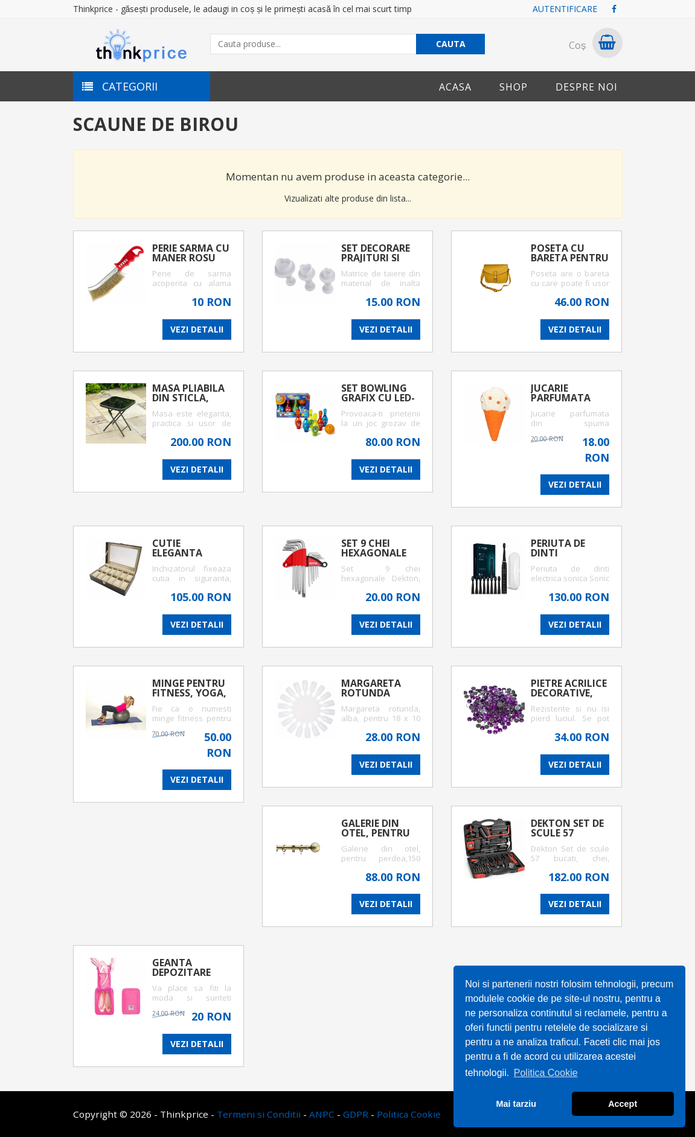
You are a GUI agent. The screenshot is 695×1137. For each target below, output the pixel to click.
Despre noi (587, 87)
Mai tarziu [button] (516, 1104)
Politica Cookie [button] (546, 1073)
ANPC (322, 1114)
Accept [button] (622, 1104)
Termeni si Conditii (259, 1114)
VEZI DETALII (196, 329)
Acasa (455, 87)
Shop (513, 87)
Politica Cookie (409, 1114)
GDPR (355, 1114)
